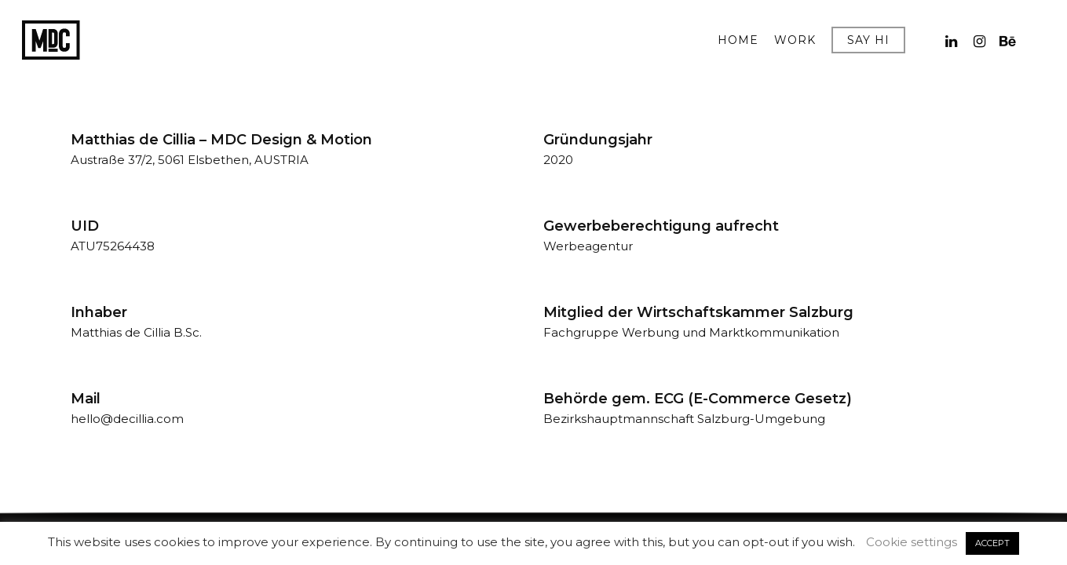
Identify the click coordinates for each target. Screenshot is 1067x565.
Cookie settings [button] (911, 541)
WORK (795, 40)
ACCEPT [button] (992, 543)
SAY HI (868, 40)
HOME (738, 40)
